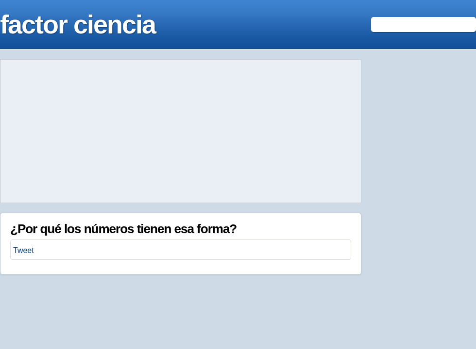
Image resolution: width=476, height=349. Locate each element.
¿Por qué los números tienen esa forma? (123, 229)
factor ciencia (77, 24)
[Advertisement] (181, 131)
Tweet (23, 250)
